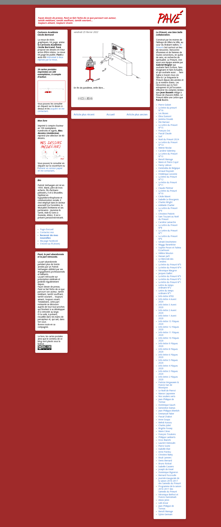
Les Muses (163, 113)
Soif (160, 136)
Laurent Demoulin (166, 443)
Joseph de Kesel (165, 469)
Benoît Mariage (165, 159)
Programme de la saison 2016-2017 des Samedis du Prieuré (169, 489)
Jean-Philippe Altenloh (168, 410)
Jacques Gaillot (165, 273)
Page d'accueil (46, 229)
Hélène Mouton (165, 253)
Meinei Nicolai (164, 148)
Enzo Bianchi (164, 440)
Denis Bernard (165, 460)
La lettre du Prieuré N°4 (169, 267)
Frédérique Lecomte (167, 174)
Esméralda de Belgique (169, 168)
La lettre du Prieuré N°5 (169, 264)
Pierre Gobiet (164, 105)
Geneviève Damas (166, 408)
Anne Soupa (164, 419)
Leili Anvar (163, 503)
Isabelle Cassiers (166, 466)
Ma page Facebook (49, 241)
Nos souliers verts (166, 396)
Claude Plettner (165, 188)
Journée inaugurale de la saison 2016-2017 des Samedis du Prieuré (169, 481)
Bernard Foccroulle (167, 475)
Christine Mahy (165, 454)
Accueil (111, 114)
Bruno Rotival (164, 463)
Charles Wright (165, 202)
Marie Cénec (164, 431)
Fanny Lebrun (164, 165)
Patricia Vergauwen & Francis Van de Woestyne (168, 385)
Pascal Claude (164, 133)
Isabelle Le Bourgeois (168, 199)
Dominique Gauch (166, 405)
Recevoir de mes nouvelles (49, 236)
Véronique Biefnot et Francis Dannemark (168, 495)
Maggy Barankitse (167, 244)
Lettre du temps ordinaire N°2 (165, 286)
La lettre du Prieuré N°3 (169, 276)
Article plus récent (84, 114)
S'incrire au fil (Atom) (50, 243)
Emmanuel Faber (166, 413)
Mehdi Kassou (165, 422)
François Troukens (167, 434)
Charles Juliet (164, 425)
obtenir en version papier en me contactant (50, 169)
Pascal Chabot (165, 416)
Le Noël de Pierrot (167, 390)
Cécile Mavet (164, 196)
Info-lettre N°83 (166, 296)
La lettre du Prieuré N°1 (169, 282)
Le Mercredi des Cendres (165, 260)
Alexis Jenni (163, 500)
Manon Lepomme (166, 393)
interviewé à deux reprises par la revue (50, 58)
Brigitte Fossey (165, 428)
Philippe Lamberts (166, 437)
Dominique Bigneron (168, 472)
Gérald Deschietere (167, 242)
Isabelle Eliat (164, 449)
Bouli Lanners (164, 457)
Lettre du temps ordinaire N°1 (165, 292)
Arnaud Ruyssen (166, 171)
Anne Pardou (164, 452)
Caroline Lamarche (167, 222)
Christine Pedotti (166, 214)
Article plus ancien (137, 114)
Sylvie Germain (165, 514)
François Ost (164, 130)
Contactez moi (47, 232)
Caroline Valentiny (167, 151)
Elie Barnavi (163, 122)
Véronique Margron (167, 270)
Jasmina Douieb (165, 119)
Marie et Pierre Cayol (168, 162)
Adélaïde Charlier (166, 205)
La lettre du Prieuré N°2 (169, 279)
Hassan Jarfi (164, 256)
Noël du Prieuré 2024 (168, 139)
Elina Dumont (164, 116)
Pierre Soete (164, 446)
